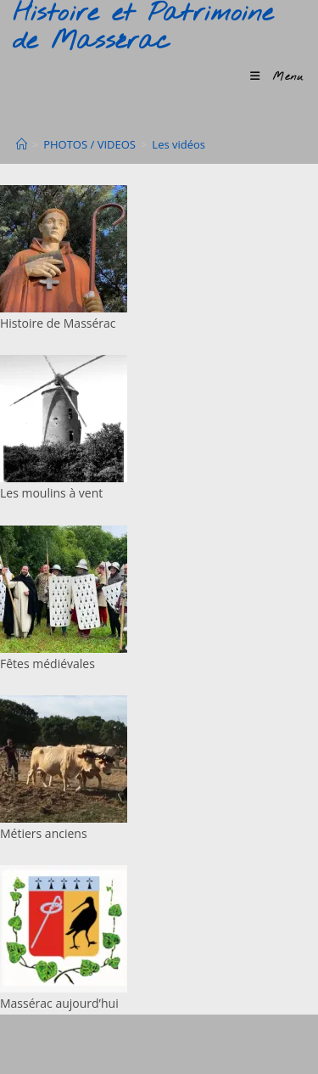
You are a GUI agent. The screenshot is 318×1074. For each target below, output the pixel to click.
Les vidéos (178, 144)
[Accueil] (21, 144)
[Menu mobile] (277, 77)
